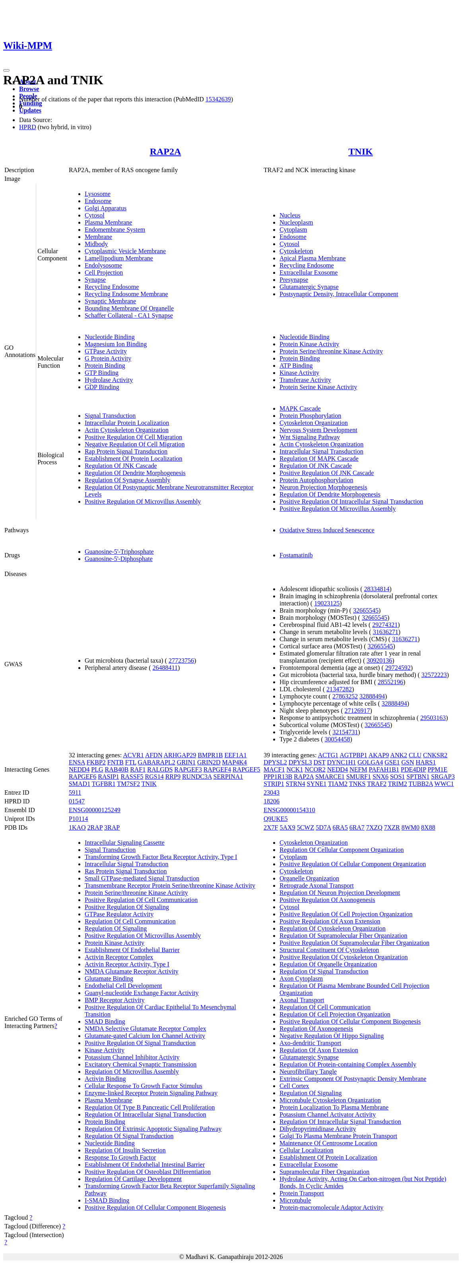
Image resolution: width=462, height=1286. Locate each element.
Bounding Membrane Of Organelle (129, 308)
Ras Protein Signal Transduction (126, 871)
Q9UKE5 (275, 818)
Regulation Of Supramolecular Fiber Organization (343, 935)
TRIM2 (397, 783)
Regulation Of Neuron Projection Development (340, 892)
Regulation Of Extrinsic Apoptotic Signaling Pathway (153, 1128)
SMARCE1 (330, 776)
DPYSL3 (300, 762)
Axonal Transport (302, 1000)
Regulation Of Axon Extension (319, 1050)
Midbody (96, 244)
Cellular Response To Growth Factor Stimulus (143, 1085)
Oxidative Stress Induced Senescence (327, 530)
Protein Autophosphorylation (316, 480)
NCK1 (294, 769)
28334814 (376, 589)
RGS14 (154, 776)
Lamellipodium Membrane (119, 258)
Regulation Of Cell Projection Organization (335, 1014)
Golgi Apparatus (105, 208)
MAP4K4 (234, 762)
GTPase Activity (106, 351)
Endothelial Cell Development (123, 985)
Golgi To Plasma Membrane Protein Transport (338, 1136)
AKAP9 (379, 755)
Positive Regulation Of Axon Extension (330, 921)
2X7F (271, 827)
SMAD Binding (105, 1021)
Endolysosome (103, 265)
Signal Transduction (110, 415)
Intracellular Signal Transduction (321, 451)
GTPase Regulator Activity (119, 914)
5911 (75, 792)
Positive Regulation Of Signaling (127, 907)
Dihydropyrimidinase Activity (318, 1128)
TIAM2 (337, 783)
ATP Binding (296, 365)
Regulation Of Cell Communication (130, 921)
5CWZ (305, 827)
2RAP (95, 827)
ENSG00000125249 (94, 810)
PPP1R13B (278, 776)
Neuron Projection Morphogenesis (323, 487)
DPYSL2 (275, 762)
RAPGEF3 (188, 769)
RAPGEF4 (217, 769)
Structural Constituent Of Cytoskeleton (329, 950)
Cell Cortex (294, 1085)
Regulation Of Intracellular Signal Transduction (145, 1114)
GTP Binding (101, 372)
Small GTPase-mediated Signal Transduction (142, 878)
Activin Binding (105, 1078)
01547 (77, 801)
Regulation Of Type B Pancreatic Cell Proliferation (150, 1107)
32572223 (434, 674)
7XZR (392, 827)
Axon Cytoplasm (301, 978)
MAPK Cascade (300, 408)
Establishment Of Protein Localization (133, 458)
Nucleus (290, 215)
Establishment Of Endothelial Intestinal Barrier (145, 1164)
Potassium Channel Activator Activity (328, 1114)
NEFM (358, 769)
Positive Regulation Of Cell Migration (133, 437)
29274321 (385, 624)
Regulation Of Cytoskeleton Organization (333, 928)
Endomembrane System (115, 229)
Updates (30, 110)
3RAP (112, 827)
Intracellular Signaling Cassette (125, 842)
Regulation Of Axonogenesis (316, 1028)
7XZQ (374, 827)
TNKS (357, 783)
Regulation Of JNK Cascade (121, 465)
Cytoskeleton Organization (314, 422)
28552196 (390, 682)
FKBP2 (96, 762)
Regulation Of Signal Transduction (129, 1136)
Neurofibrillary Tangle (308, 1071)
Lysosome (98, 193)
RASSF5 (132, 776)
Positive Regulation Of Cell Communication (141, 899)
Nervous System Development (318, 430)
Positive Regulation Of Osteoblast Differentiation (148, 1171)
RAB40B (117, 769)
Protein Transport (302, 1193)
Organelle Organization (309, 878)
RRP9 (173, 776)
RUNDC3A (197, 776)
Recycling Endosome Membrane (126, 294)
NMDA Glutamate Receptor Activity (132, 971)
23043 (272, 792)
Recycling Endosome (112, 286)
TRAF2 (376, 783)
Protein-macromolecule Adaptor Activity (331, 1207)
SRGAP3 (443, 776)
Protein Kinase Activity (309, 344)
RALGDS (160, 769)
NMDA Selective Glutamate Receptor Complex (145, 1028)
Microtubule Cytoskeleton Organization (330, 1100)
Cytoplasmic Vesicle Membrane (125, 251)
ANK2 (398, 755)
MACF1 (274, 769)
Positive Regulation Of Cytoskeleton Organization (344, 957)
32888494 (372, 696)
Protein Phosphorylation (310, 415)
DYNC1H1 (341, 762)
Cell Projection (104, 272)
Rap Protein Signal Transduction (126, 451)
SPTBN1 (417, 776)
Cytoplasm (293, 229)
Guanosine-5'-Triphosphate (119, 551)
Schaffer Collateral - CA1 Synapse (129, 315)
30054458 (337, 739)
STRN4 (295, 783)
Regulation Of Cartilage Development (133, 1178)
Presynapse (294, 279)
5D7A (323, 827)
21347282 (339, 689)
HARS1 (426, 762)
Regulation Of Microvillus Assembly (132, 1071)
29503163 (433, 717)
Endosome (98, 201)
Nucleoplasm (296, 222)
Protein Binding (105, 365)
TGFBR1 (104, 783)
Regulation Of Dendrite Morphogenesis (135, 472)
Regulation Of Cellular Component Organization (342, 849)
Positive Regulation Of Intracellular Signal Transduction (351, 501)
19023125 (327, 603)
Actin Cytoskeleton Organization (127, 430)
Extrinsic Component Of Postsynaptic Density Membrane (353, 1078)
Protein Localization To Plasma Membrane (334, 1107)
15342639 (218, 99)
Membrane (98, 236)
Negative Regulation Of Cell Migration (135, 444)
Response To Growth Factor (120, 1157)
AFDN (154, 755)
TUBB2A (421, 783)
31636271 (385, 631)
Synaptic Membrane (110, 301)
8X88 (428, 827)
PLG (97, 769)
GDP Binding (102, 387)
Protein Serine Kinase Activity (318, 387)
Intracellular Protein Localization (127, 422)
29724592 (398, 667)
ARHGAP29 (180, 755)
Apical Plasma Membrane (313, 258)
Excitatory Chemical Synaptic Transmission (140, 1064)
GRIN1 (186, 762)
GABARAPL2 (156, 762)
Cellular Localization (307, 1150)
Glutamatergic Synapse (309, 286)
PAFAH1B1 (384, 769)
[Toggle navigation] (6, 70)
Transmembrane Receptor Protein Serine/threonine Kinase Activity (170, 885)
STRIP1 (274, 783)
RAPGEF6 (82, 776)
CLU (415, 755)
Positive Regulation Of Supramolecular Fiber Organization (354, 942)
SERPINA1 (228, 776)
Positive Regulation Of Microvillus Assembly (143, 501)
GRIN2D (209, 762)
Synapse (95, 279)
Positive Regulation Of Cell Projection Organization (346, 914)
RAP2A (165, 151)
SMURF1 (358, 776)
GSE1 (392, 762)
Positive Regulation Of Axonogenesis (327, 899)
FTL (130, 762)
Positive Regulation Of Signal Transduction (140, 1043)
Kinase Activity (299, 372)
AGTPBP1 (353, 755)
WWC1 (444, 783)
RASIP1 (108, 776)
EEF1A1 (236, 755)
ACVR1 (133, 755)
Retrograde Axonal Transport (317, 885)
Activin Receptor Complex (119, 957)
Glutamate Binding (109, 978)
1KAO (77, 827)
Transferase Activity (305, 379)
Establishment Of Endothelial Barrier (132, 950)
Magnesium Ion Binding (116, 344)
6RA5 (339, 827)
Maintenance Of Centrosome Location (328, 1143)
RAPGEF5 (246, 769)
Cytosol (95, 215)
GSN (408, 762)
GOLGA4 (370, 762)
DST (319, 762)
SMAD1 (79, 783)
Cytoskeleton (296, 251)
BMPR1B (210, 755)
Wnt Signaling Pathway (310, 437)
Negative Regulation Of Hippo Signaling (332, 1035)
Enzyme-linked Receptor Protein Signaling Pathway (151, 1093)
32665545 (366, 610)
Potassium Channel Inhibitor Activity (132, 1057)
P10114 (78, 818)
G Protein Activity (108, 358)
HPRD (27, 127)
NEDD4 (79, 769)
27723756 (181, 660)
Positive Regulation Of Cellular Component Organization (353, 864)
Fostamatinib (296, 555)
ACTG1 (328, 755)
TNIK (360, 151)
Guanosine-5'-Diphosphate (119, 558)
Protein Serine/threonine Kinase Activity (331, 351)
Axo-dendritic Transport (310, 1043)
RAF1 (138, 769)
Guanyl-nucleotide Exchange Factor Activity (142, 992)
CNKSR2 (435, 755)
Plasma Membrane (108, 222)
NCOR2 (315, 769)
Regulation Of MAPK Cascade (319, 458)
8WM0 (410, 827)
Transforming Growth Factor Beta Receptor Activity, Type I (161, 856)
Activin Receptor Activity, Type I (127, 964)
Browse (29, 88)
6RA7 (357, 827)
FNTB (115, 762)
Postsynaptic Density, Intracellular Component (339, 294)
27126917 (357, 710)
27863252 (345, 696)
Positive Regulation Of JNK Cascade (327, 472)
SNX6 (380, 776)
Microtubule (295, 1200)
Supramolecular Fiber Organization (324, 1171)
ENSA (77, 762)
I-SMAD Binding (107, 1200)
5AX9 (287, 827)
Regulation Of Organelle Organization (328, 964)
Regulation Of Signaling (116, 928)
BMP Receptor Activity (115, 1000)
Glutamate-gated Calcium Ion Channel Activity (145, 1035)
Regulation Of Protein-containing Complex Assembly (348, 1064)
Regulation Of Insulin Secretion (125, 1150)
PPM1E (437, 769)
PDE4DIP (413, 769)
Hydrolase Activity (109, 379)
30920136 (379, 660)
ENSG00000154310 (289, 810)
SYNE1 (317, 783)
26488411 (164, 667)
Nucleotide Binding (110, 337)
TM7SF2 (128, 783)
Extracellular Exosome (309, 272)
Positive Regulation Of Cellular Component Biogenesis (155, 1207)
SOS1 (397, 776)
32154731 (345, 732)
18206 (272, 801)
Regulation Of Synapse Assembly (128, 480)
